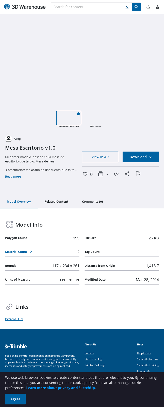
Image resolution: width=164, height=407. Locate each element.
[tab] (19, 201)
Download (141, 157)
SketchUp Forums (147, 359)
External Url (14, 319)
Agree (15, 399)
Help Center (144, 353)
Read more (13, 176)
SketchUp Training (148, 365)
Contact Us (143, 371)
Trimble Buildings (95, 365)
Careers (89, 353)
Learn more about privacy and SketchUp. (61, 387)
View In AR (100, 157)
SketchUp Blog (93, 359)
